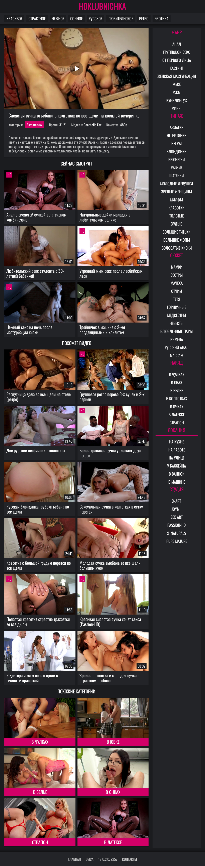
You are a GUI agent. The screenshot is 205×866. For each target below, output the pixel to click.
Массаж (176, 355)
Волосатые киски (177, 248)
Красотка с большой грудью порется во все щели (38, 565)
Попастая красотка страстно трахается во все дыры (38, 621)
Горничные (176, 307)
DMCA (89, 859)
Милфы (176, 200)
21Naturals (176, 533)
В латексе (113, 842)
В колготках (34, 124)
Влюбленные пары (176, 331)
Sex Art (177, 517)
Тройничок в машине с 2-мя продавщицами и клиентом (102, 329)
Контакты (129, 859)
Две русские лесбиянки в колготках (35, 450)
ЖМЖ (177, 84)
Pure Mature (176, 541)
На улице (176, 458)
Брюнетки (176, 159)
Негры (176, 143)
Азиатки (177, 127)
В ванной (177, 474)
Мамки (176, 267)
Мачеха (177, 283)
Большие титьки (177, 232)
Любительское (120, 18)
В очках (113, 792)
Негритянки (177, 135)
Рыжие (176, 167)
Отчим (176, 291)
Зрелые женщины (176, 192)
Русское (95, 18)
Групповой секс (176, 52)
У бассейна (176, 466)
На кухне (176, 442)
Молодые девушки (176, 184)
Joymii (177, 509)
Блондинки (177, 151)
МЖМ (177, 92)
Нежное (58, 18)
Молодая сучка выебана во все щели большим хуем (110, 565)
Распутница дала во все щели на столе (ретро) (38, 396)
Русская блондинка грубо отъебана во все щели (37, 509)
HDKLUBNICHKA (102, 6)
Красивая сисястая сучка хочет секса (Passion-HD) (110, 621)
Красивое (14, 18)
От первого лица (176, 60)
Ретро (144, 18)
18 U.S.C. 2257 (107, 859)
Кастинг (176, 68)
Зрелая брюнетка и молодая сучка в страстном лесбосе (109, 677)
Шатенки (176, 176)
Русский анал (177, 347)
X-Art (176, 501)
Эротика (162, 18)
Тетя (176, 299)
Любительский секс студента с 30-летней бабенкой (35, 273)
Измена (176, 339)
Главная (74, 859)
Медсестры (176, 315)
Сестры (177, 275)
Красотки (177, 208)
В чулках (39, 741)
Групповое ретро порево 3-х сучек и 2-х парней (112, 396)
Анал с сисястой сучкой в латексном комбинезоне (36, 217)
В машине (176, 482)
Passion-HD (176, 525)
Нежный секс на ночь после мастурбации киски (29, 329)
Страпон (40, 842)
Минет (177, 108)
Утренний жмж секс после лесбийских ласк (111, 273)
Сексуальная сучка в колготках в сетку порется (111, 509)
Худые (176, 224)
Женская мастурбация (176, 76)
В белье (40, 792)
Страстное (37, 18)
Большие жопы (176, 240)
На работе (176, 450)
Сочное (76, 18)
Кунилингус (176, 100)
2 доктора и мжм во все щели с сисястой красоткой (32, 677)
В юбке (113, 741)
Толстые (176, 216)
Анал (176, 44)
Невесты (177, 323)
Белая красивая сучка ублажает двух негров (110, 453)
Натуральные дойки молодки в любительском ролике (104, 217)
